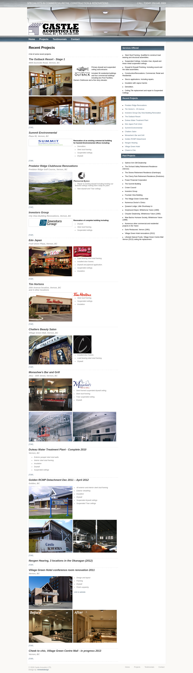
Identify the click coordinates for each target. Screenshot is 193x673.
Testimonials (60, 39)
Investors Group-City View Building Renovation (143, 113)
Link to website (79, 592)
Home (32, 39)
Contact (75, 39)
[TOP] (31, 128)
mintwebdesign (43, 670)
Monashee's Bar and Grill (134, 135)
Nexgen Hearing (131, 143)
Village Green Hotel (132, 147)
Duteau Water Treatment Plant (136, 120)
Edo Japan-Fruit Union (133, 124)
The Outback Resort (132, 117)
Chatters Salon (130, 132)
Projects (43, 39)
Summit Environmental (133, 128)
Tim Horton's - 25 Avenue (134, 109)
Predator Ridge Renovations (136, 105)
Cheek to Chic (130, 150)
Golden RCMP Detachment (135, 139)
